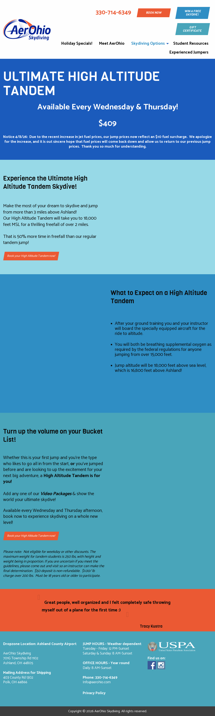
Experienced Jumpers (188, 52)
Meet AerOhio (112, 43)
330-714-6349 (106, 678)
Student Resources (190, 43)
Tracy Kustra (151, 626)
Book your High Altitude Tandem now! (31, 256)
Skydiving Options (148, 43)
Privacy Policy (94, 693)
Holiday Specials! (76, 43)
